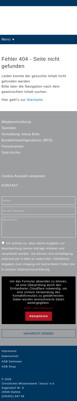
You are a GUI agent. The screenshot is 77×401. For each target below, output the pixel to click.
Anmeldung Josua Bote (21, 134)
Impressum (9, 351)
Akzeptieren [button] (38, 316)
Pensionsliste (13, 146)
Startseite (35, 99)
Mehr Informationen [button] (38, 308)
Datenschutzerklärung (33, 269)
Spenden (9, 128)
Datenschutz (10, 356)
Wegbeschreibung (16, 122)
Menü (7, 39)
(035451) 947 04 (13, 396)
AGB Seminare (12, 361)
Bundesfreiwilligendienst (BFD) (27, 140)
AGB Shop (9, 366)
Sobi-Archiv (11, 152)
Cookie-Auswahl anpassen (23, 176)
